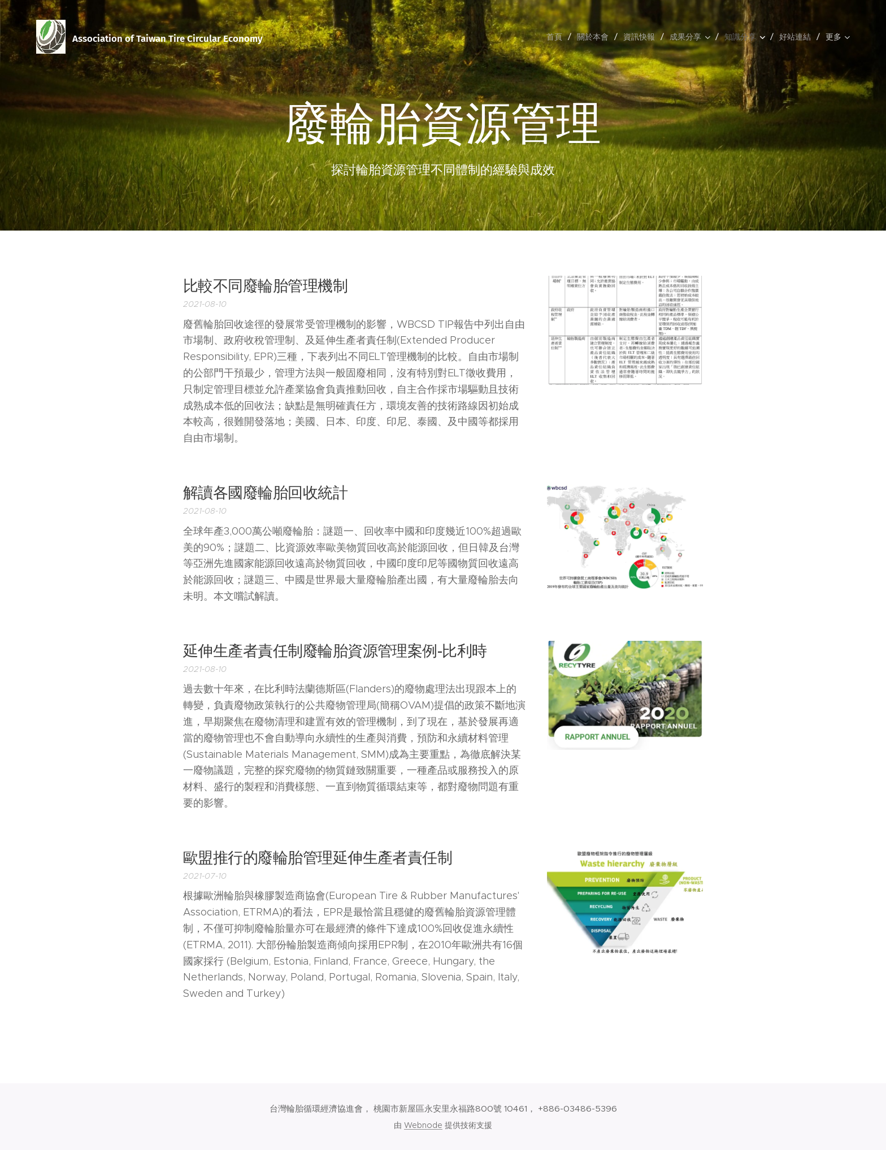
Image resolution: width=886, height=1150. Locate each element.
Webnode (423, 1125)
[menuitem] (557, 37)
